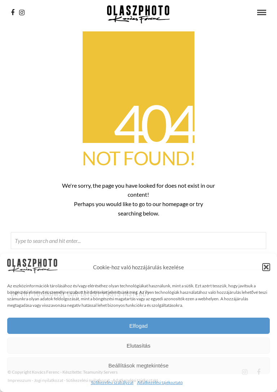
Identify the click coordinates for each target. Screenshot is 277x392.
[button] (266, 267)
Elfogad (138, 326)
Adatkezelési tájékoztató (160, 382)
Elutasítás (138, 346)
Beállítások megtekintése (139, 365)
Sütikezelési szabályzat (112, 382)
